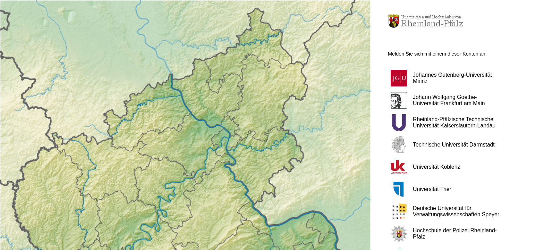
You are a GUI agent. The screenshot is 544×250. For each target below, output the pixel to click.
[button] (448, 78)
